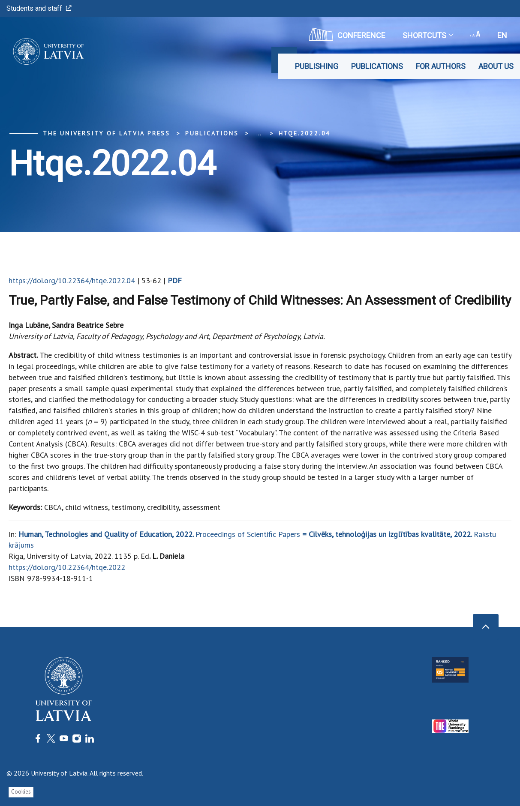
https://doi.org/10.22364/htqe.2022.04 (72, 280)
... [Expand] (258, 133)
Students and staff (39, 8)
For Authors (441, 66)
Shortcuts (428, 35)
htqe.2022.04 (305, 133)
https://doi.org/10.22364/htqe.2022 (67, 567)
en (502, 35)
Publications (377, 66)
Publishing (316, 66)
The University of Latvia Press (106, 133)
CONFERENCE (347, 34)
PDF (175, 280)
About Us (496, 66)
